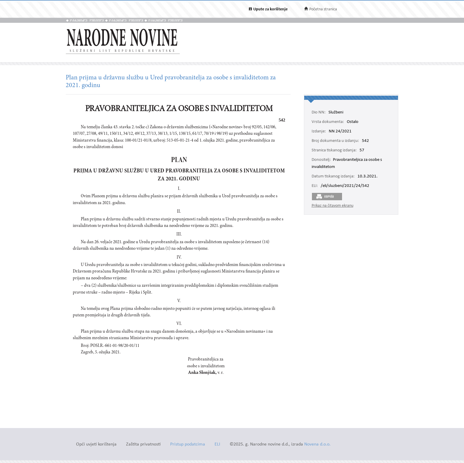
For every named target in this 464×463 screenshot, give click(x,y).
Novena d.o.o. (317, 444)
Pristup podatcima (187, 444)
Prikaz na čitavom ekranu (332, 206)
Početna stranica (323, 9)
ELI (217, 444)
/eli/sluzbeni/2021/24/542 (345, 186)
